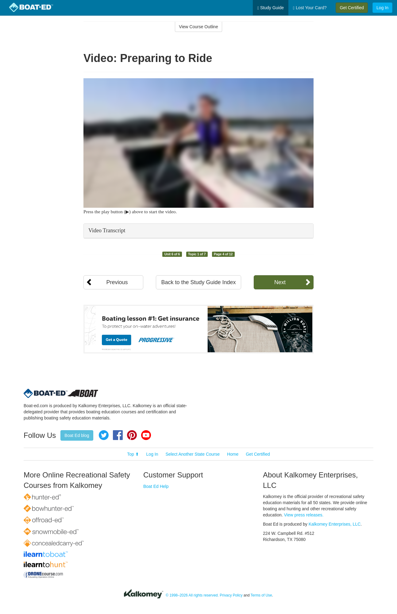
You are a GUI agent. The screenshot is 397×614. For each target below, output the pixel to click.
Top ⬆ (133, 454)
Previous (117, 282)
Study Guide (270, 7)
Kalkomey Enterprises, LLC (335, 524)
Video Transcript (106, 230)
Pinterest (132, 435)
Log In (382, 7)
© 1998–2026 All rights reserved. (192, 595)
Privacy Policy (231, 595)
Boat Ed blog (76, 435)
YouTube (146, 435)
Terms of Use (261, 595)
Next (280, 282)
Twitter (104, 435)
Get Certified (352, 7)
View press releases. (304, 514)
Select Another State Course (192, 454)
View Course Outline (198, 26)
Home (232, 454)
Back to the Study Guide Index (198, 282)
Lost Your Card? (309, 7)
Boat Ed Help (156, 486)
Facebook (118, 435)
